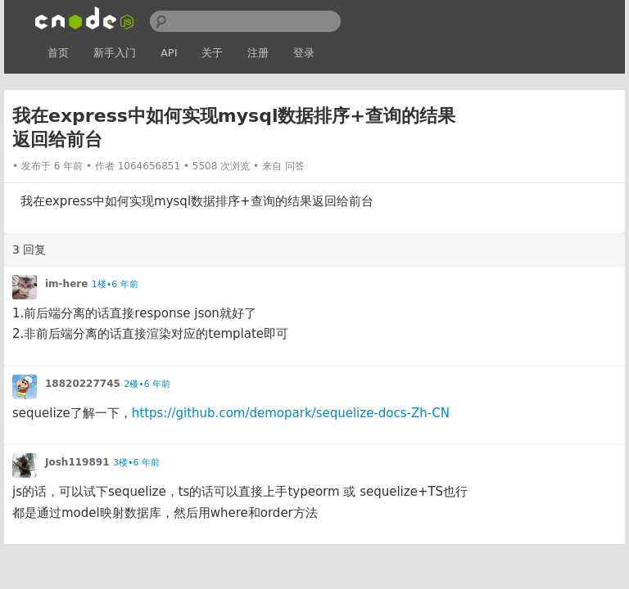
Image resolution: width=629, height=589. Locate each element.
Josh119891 (77, 462)
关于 (212, 53)
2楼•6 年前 (147, 384)
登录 (303, 53)
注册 (258, 53)
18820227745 (82, 383)
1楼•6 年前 (115, 284)
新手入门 (114, 53)
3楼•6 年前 (136, 462)
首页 (58, 53)
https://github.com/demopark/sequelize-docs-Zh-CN (291, 413)
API (169, 53)
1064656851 (149, 166)
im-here (66, 284)
